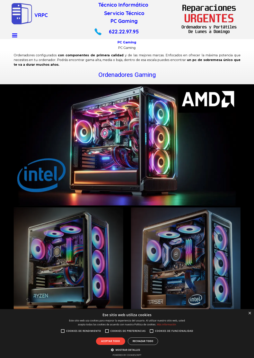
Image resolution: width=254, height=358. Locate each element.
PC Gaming (124, 21)
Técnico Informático (123, 4)
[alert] (127, 333)
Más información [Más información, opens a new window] (166, 324)
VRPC (41, 15)
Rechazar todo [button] (143, 341)
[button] (98, 29)
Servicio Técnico (124, 13)
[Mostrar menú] (15, 35)
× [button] (249, 313)
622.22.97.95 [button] (124, 31)
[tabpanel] (127, 66)
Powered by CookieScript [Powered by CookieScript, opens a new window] (127, 355)
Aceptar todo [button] (110, 341)
